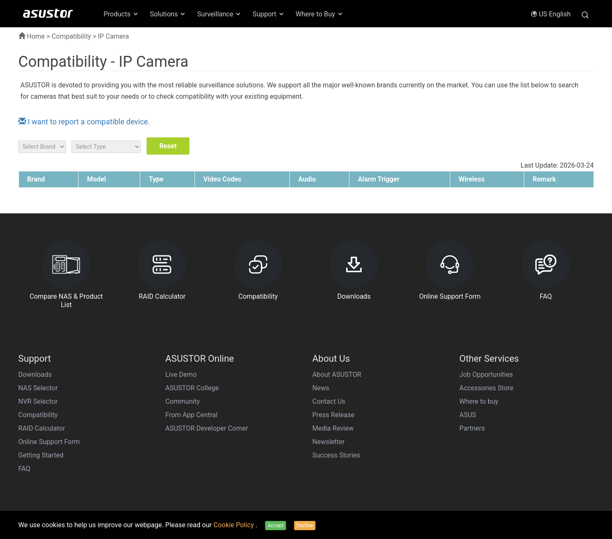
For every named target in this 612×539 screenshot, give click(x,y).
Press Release (334, 415)
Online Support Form (49, 442)
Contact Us (329, 401)
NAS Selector (38, 388)
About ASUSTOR (337, 375)
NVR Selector (38, 401)
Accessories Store (487, 388)
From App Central (191, 415)
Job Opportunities (486, 375)
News (321, 388)
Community (182, 401)
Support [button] (268, 14)
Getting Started (41, 455)
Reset (167, 146)
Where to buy (479, 401)
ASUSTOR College (192, 388)
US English (551, 14)
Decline (305, 525)
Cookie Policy (234, 525)
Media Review (333, 428)
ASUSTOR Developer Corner (206, 428)
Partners (472, 428)
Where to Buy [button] (320, 14)
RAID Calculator (42, 428)
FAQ (24, 469)
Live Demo (181, 375)
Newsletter (329, 442)
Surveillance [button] (219, 14)
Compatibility (71, 36)
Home (31, 36)
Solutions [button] (168, 14)
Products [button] (121, 14)
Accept (275, 525)
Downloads (35, 375)
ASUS (468, 415)
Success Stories (336, 455)
